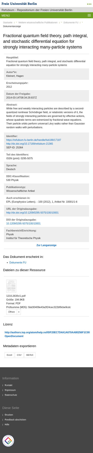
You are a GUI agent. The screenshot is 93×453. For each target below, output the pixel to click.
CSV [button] (19, 355)
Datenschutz (11, 395)
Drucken (9, 415)
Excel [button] (9, 355)
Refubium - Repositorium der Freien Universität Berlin (37, 10)
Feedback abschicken (15, 419)
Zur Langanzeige (46, 245)
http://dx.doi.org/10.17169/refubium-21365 (29, 143)
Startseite (7, 22)
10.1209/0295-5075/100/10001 (23, 223)
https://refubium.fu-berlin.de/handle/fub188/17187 (33, 140)
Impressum (10, 390)
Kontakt (8, 385)
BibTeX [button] (29, 355)
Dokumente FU (71, 22)
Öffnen (11, 312)
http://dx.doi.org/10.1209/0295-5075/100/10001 (32, 212)
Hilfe (7, 424)
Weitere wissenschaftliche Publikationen (38, 22)
